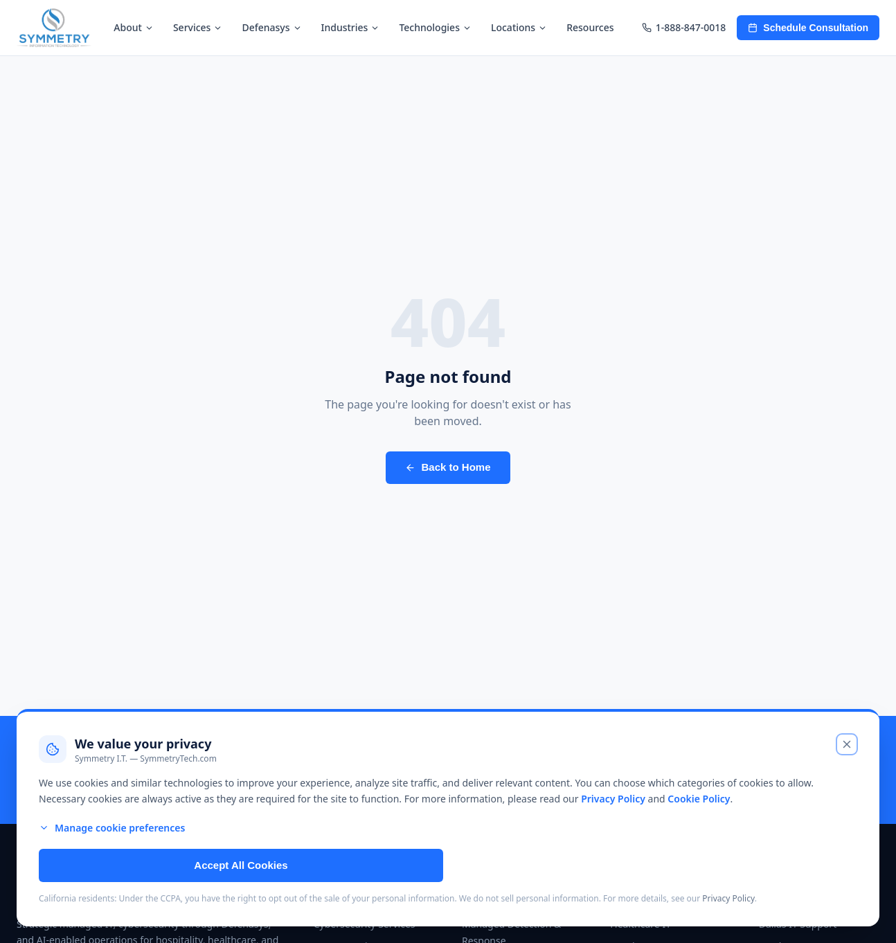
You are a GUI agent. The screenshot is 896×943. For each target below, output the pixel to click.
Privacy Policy (613, 798)
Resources (589, 27)
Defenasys (271, 27)
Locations (519, 27)
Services (198, 27)
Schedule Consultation (808, 27)
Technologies (435, 27)
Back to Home (447, 467)
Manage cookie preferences (112, 827)
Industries (350, 27)
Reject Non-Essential (654, 865)
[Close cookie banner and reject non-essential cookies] (846, 744)
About (134, 27)
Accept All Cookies (240, 865)
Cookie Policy (698, 798)
